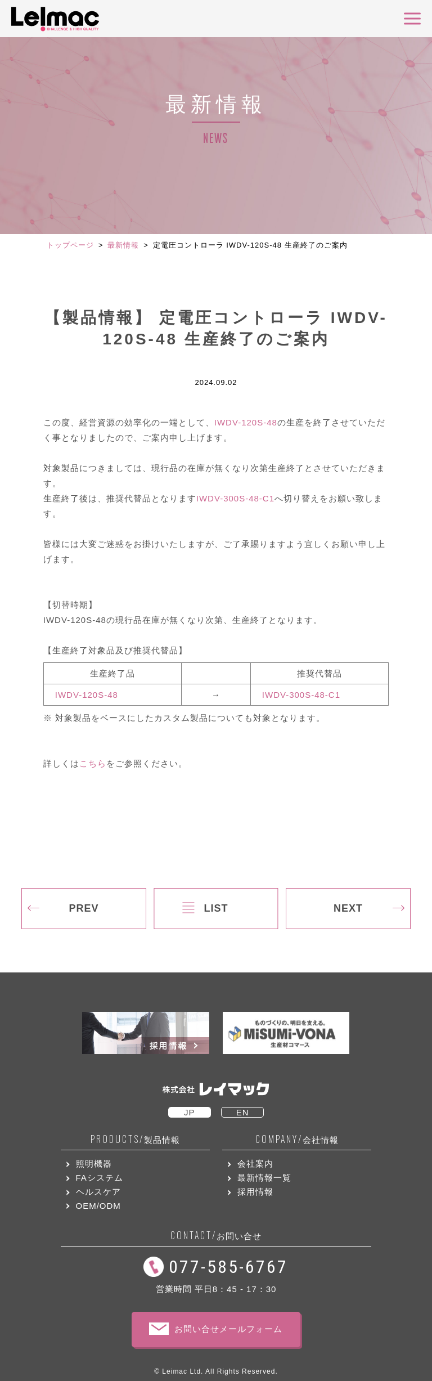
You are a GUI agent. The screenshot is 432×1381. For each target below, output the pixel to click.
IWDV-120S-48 (245, 422)
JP (189, 1112)
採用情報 (255, 1191)
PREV (83, 908)
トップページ (70, 245)
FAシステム (99, 1177)
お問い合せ (216, 1235)
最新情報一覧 (264, 1177)
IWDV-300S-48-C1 (235, 498)
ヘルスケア (98, 1191)
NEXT (348, 908)
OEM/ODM (98, 1205)
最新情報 (123, 245)
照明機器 (94, 1163)
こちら (92, 763)
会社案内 (255, 1163)
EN (242, 1112)
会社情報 (297, 1139)
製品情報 (135, 1139)
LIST (216, 908)
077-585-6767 (228, 1266)
